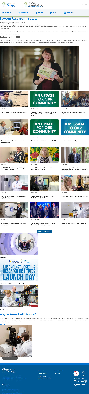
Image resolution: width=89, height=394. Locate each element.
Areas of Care (41, 370)
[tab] (86, 5)
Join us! (54, 12)
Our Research (8, 12)
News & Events (24, 12)
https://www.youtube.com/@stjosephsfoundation (12, 393)
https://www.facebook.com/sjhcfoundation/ (11, 389)
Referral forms (58, 370)
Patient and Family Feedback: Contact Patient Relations (44, 378)
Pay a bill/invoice (42, 373)
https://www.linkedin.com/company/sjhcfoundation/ (12, 392)
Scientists (40, 12)
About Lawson (70, 12)
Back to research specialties (44, 231)
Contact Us (57, 373)
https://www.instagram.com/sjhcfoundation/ (11, 390)
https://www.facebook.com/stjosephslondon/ (12, 376)
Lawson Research (7, 358)
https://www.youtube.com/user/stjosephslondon (12, 381)
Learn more (2, 44)
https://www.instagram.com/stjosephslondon (12, 377)
